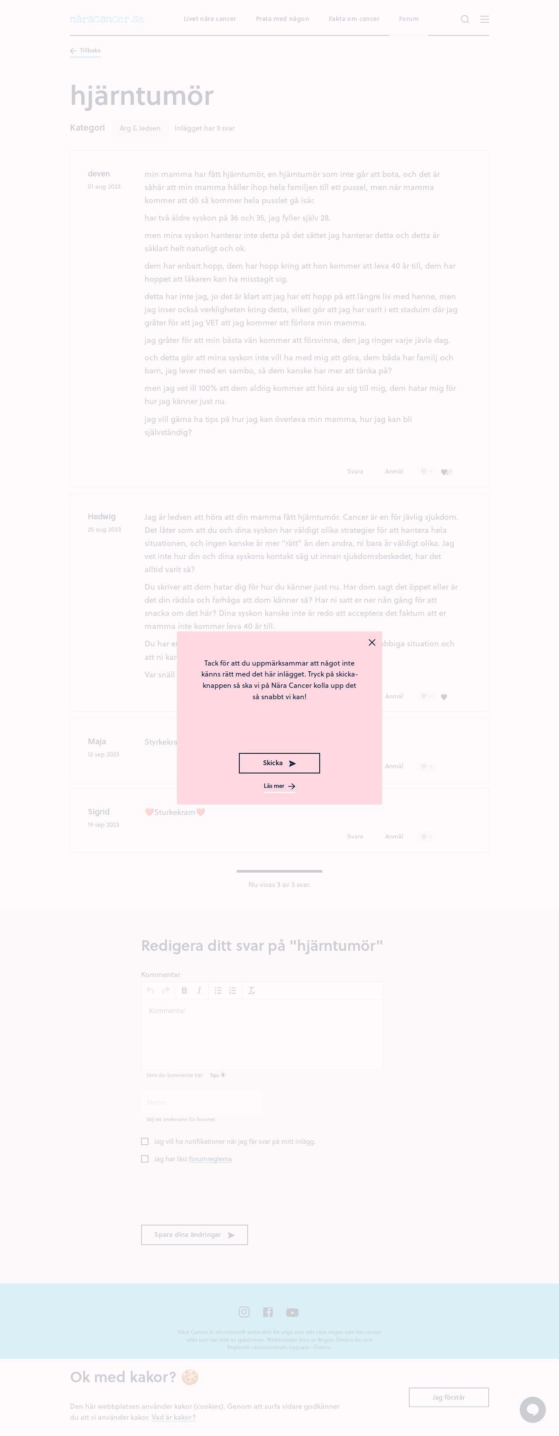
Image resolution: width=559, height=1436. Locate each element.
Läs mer (279, 786)
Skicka (279, 762)
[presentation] (279, 728)
